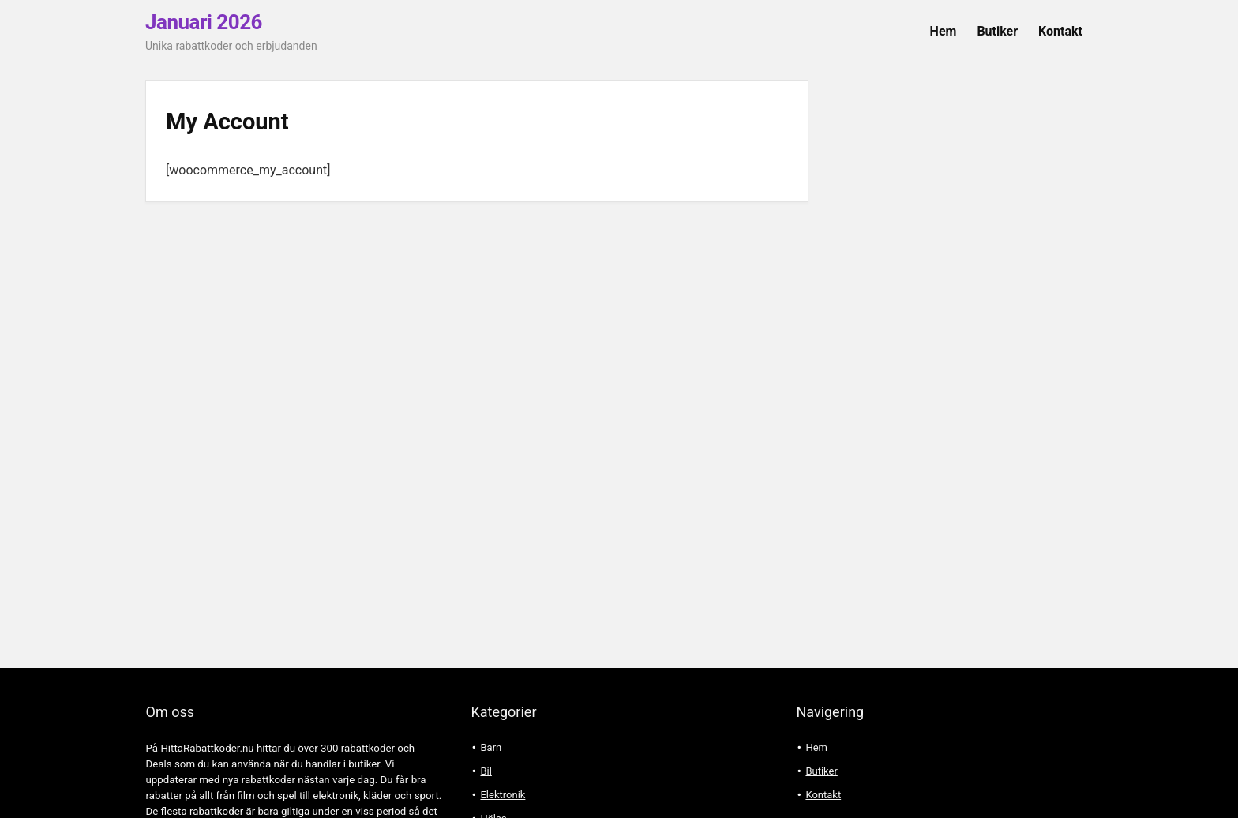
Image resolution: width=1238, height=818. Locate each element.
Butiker (997, 31)
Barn (490, 747)
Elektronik (502, 795)
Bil (485, 771)
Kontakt (1060, 31)
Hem (943, 31)
